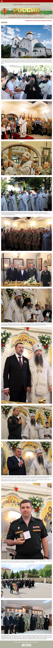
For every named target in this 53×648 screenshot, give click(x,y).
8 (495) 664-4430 (35, 642)
